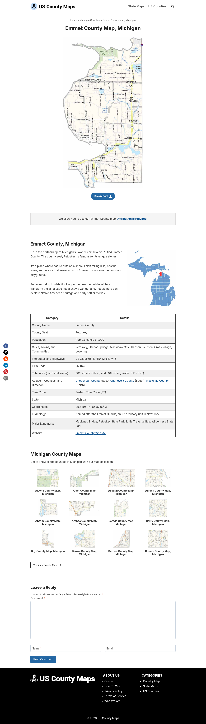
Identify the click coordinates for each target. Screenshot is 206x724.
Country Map (151, 681)
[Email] (5, 378)
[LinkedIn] (5, 365)
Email (110, 648)
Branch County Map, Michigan (158, 552)
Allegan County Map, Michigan (121, 492)
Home (73, 20)
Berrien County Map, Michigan (121, 552)
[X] (5, 352)
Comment (37, 598)
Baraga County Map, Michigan (121, 522)
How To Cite (112, 686)
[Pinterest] (5, 371)
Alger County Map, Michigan (84, 492)
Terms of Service (115, 696)
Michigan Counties (90, 20)
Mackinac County (157, 380)
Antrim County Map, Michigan (48, 522)
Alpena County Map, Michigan (158, 492)
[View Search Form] (173, 6)
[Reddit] (5, 358)
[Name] (65, 648)
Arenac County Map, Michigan (85, 522)
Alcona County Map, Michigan (48, 492)
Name (37, 648)
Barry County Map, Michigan (158, 522)
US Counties (157, 6)
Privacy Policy (113, 691)
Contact (109, 681)
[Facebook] (5, 345)
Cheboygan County (87, 380)
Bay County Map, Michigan (48, 551)
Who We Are (112, 701)
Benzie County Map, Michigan (84, 552)
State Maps (136, 6)
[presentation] (48, 478)
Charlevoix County (122, 380)
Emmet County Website (90, 433)
